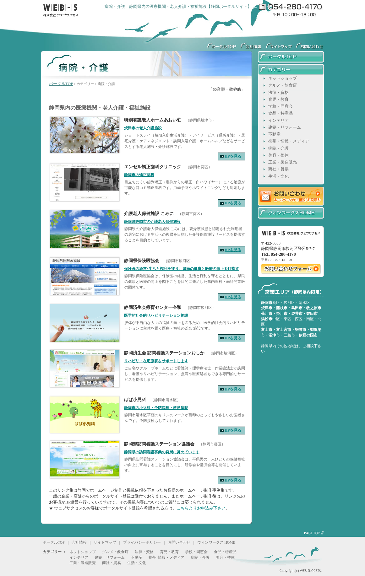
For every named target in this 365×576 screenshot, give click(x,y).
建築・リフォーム (284, 127)
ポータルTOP (61, 83)
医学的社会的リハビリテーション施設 (156, 315)
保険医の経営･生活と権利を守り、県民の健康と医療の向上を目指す (181, 268)
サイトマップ (279, 44)
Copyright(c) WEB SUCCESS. (292, 568)
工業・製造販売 (282, 162)
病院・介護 (278, 148)
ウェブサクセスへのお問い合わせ (309, 44)
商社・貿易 (278, 169)
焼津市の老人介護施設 (143, 128)
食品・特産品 (280, 113)
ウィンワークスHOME (291, 213)
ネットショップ (282, 78)
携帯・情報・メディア (288, 141)
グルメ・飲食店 (282, 85)
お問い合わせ (179, 542)
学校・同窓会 (280, 106)
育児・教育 (278, 99)
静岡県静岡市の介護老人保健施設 (152, 221)
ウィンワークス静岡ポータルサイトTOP (220, 44)
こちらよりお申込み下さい (201, 508)
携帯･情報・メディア (166, 557)
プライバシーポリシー (142, 542)
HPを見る (233, 156)
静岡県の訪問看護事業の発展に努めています (161, 452)
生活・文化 (278, 176)
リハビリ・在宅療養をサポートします (156, 361)
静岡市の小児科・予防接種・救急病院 (156, 408)
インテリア (278, 120)
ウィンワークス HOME (216, 542)
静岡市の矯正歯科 (139, 175)
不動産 (274, 134)
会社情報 (250, 44)
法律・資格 (278, 92)
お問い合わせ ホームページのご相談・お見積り (291, 196)
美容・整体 (278, 155)
